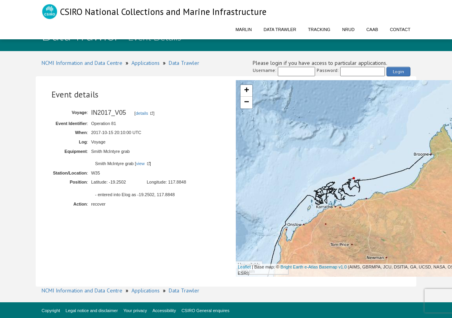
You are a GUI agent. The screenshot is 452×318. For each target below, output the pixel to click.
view (140, 163)
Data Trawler (280, 29)
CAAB (372, 29)
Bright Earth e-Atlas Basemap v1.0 (314, 267)
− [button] (246, 102)
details (142, 113)
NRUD (348, 29)
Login (398, 71)
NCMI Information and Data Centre (82, 62)
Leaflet (244, 267)
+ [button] (246, 91)
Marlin (243, 29)
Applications (145, 62)
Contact (400, 29)
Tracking (319, 29)
